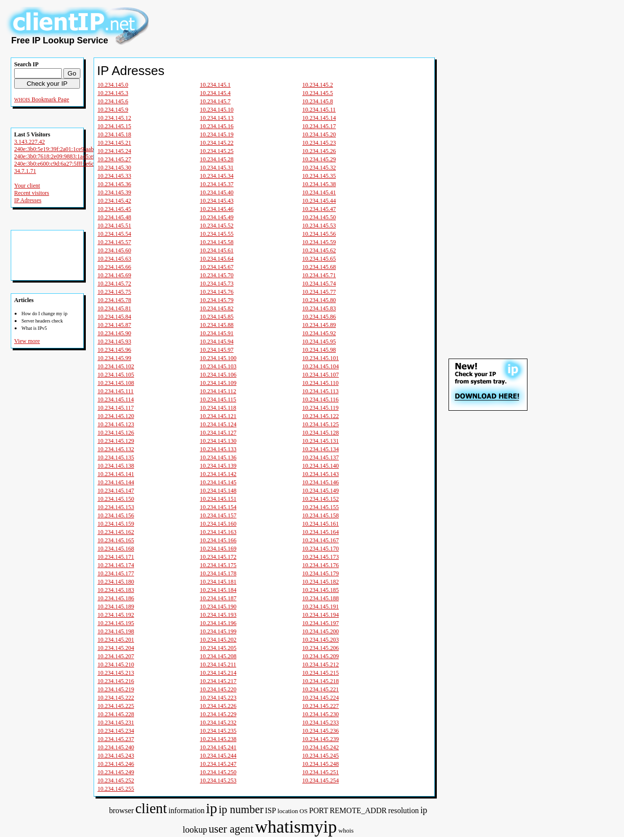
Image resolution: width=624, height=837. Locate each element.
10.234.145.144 (116, 482)
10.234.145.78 (114, 300)
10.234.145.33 (114, 175)
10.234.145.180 (116, 581)
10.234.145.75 (114, 291)
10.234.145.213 (116, 672)
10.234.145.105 (116, 374)
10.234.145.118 (218, 407)
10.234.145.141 (116, 474)
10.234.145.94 (217, 341)
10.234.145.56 (319, 233)
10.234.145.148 (218, 490)
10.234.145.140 (320, 465)
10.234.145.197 (320, 623)
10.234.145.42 (114, 200)
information (186, 810)
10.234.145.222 (116, 697)
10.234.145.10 (217, 109)
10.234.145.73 (217, 283)
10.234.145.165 (116, 540)
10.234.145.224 (320, 697)
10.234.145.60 (114, 250)
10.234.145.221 (320, 689)
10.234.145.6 (113, 101)
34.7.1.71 (25, 171)
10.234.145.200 (320, 631)
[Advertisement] (349, 23)
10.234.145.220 (218, 689)
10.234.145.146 (320, 482)
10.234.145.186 (116, 598)
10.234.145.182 (320, 581)
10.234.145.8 (317, 101)
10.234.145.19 (217, 134)
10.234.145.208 (218, 656)
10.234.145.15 (114, 126)
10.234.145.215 (320, 672)
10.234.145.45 (114, 209)
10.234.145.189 (116, 606)
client (151, 808)
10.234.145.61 (217, 250)
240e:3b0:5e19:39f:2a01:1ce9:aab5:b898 (62, 149)
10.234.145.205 (218, 648)
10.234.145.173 (320, 556)
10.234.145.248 (320, 764)
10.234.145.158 (320, 515)
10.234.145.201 (116, 639)
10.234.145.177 (116, 573)
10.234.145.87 (114, 325)
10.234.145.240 (116, 747)
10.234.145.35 (319, 175)
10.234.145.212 (320, 664)
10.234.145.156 (116, 515)
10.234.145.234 (116, 730)
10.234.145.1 (215, 84)
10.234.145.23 (319, 142)
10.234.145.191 (320, 606)
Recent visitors (31, 193)
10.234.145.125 (320, 424)
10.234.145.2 (317, 84)
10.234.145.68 (319, 267)
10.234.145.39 (114, 192)
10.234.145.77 (319, 291)
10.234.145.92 (319, 333)
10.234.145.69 (114, 275)
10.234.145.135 (116, 457)
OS (303, 811)
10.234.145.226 (218, 706)
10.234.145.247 (218, 764)
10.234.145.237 (116, 739)
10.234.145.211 (218, 664)
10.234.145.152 (320, 498)
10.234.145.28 (217, 159)
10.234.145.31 (217, 167)
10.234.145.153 (116, 507)
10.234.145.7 (215, 101)
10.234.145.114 (116, 399)
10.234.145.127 (218, 432)
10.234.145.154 (218, 507)
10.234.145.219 (116, 689)
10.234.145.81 (114, 308)
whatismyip (296, 827)
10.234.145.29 (319, 159)
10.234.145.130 (218, 441)
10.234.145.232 (218, 722)
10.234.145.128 (320, 432)
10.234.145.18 (114, 134)
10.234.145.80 (319, 300)
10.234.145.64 (217, 258)
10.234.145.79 (217, 300)
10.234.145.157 (218, 515)
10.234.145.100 (218, 358)
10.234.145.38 (319, 184)
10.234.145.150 (116, 498)
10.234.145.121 (218, 416)
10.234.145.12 (114, 117)
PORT (318, 810)
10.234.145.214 (218, 672)
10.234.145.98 (319, 349)
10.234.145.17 (319, 126)
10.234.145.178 (218, 573)
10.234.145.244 (218, 755)
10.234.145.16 (217, 126)
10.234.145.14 (319, 117)
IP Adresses (27, 200)
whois (345, 830)
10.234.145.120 (116, 416)
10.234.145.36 (114, 184)
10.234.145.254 (320, 780)
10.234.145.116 (320, 399)
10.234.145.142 (218, 474)
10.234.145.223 (218, 697)
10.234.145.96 (114, 349)
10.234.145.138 (116, 465)
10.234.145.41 (319, 192)
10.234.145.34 (217, 175)
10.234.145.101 (320, 358)
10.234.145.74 (319, 283)
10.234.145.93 (114, 341)
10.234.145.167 (320, 540)
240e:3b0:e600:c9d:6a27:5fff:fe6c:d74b (60, 163)
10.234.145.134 (320, 449)
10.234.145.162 (116, 532)
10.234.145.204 (116, 648)
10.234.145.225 (116, 706)
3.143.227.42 (29, 141)
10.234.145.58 (217, 242)
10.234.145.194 (320, 614)
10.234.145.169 (218, 548)
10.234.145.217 (218, 681)
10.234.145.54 (114, 233)
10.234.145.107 (320, 374)
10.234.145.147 (116, 490)
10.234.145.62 (319, 250)
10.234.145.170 (320, 548)
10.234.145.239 (320, 739)
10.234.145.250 (218, 772)
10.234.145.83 (319, 308)
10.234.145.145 (218, 482)
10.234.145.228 (116, 714)
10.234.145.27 (114, 159)
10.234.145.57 (114, 242)
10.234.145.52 (217, 225)
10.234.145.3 (113, 93)
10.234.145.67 (217, 267)
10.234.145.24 (114, 151)
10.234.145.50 (319, 217)
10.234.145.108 (116, 383)
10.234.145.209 (320, 656)
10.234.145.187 (218, 598)
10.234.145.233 (320, 722)
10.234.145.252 (116, 780)
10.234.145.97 (217, 349)
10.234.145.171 (116, 556)
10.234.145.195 (116, 623)
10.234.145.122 (320, 416)
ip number (240, 809)
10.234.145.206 (320, 648)
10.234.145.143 (320, 474)
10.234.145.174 (116, 565)
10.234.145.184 (218, 590)
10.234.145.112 (218, 391)
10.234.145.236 (320, 730)
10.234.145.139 (218, 465)
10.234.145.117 (116, 407)
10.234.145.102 (116, 366)
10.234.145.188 (320, 598)
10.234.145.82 (217, 308)
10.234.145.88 (217, 325)
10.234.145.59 (319, 242)
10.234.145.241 (218, 747)
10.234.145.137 (320, 457)
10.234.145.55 (217, 233)
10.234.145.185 (320, 590)
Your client (27, 185)
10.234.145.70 (217, 275)
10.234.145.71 (319, 275)
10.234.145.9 (113, 109)
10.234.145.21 (114, 142)
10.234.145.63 (114, 258)
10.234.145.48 (114, 217)
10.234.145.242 (320, 747)
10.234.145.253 (218, 780)
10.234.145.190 (218, 606)
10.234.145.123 (116, 424)
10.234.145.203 (320, 639)
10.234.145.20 (319, 134)
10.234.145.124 (218, 424)
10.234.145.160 (218, 523)
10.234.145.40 (217, 192)
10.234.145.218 (320, 681)
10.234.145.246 (116, 764)
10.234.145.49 (217, 217)
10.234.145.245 (320, 755)
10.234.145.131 (320, 441)
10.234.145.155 (320, 507)
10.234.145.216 (116, 681)
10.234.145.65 (319, 258)
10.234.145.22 (217, 142)
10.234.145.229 (218, 714)
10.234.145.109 (218, 383)
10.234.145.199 (218, 631)
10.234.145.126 (116, 432)
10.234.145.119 (320, 407)
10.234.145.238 (218, 739)
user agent (231, 829)
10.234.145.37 (217, 184)
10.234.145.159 (116, 523)
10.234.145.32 (319, 167)
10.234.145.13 (217, 117)
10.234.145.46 (217, 209)
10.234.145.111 (116, 391)
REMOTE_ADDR (358, 810)
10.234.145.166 (218, 540)
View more (27, 341)
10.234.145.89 (319, 325)
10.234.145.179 (320, 573)
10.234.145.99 (114, 358)
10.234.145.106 (218, 374)
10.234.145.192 (116, 614)
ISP (270, 810)
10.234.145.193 (218, 614)
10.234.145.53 (319, 225)
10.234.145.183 (116, 590)
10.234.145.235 (218, 730)
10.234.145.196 (218, 623)
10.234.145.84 (114, 316)
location (287, 811)
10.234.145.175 (218, 565)
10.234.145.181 (218, 581)
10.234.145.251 (320, 772)
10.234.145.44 (319, 200)
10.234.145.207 (116, 656)
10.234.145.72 (114, 283)
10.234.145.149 (320, 490)
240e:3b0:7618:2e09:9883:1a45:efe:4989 (62, 156)
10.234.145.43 (217, 200)
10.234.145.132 (116, 449)
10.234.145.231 (116, 722)
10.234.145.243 (116, 755)
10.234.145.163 (218, 532)
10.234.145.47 (319, 209)
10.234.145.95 (319, 341)
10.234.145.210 (116, 664)
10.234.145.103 (218, 366)
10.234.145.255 (116, 788)
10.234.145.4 (215, 93)
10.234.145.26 (319, 151)
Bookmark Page (50, 99)
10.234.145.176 (320, 565)
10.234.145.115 (218, 399)
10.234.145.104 (320, 366)
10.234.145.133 (218, 449)
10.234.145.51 (114, 225)
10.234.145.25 (217, 151)
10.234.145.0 (113, 84)
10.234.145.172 (218, 556)
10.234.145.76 (217, 291)
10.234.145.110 (320, 383)
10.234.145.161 (320, 523)
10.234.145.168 (116, 548)
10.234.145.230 (320, 714)
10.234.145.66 (114, 267)
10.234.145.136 (218, 457)
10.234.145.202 (218, 639)
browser (121, 810)
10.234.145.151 (218, 498)
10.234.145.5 (317, 93)
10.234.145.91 (217, 333)
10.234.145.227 (320, 706)
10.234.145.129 (116, 441)
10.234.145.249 (116, 772)
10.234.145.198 (116, 631)
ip (211, 808)
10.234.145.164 (320, 532)
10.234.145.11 (319, 109)
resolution (403, 810)
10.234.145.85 (217, 316)
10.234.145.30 (114, 167)
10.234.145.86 (319, 316)
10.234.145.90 (114, 333)
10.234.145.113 (320, 391)
